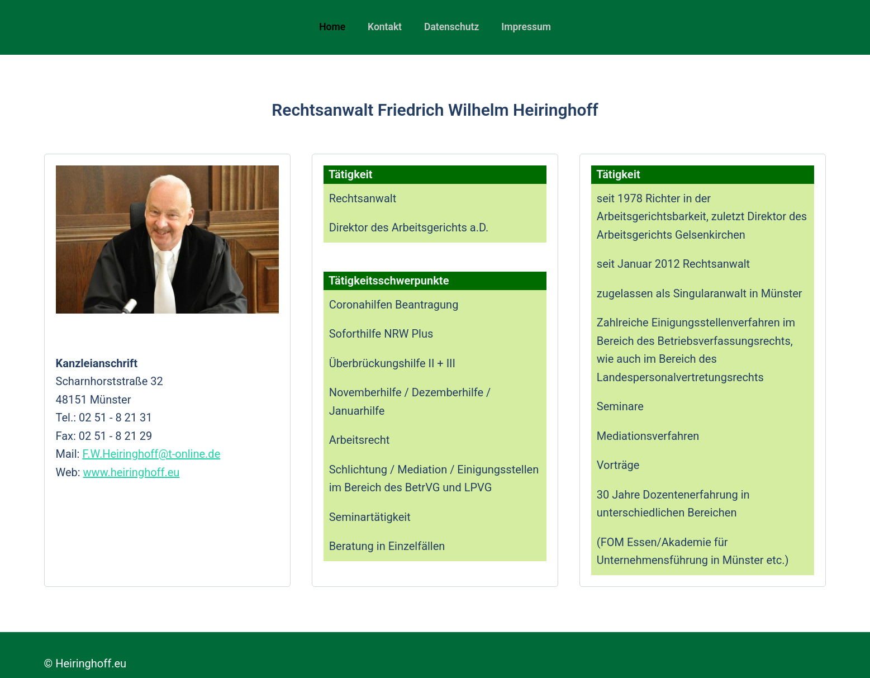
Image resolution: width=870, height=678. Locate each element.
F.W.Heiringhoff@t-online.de (151, 454)
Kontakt (385, 26)
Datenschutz (451, 26)
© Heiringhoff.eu (85, 663)
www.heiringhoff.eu (131, 472)
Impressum (526, 26)
